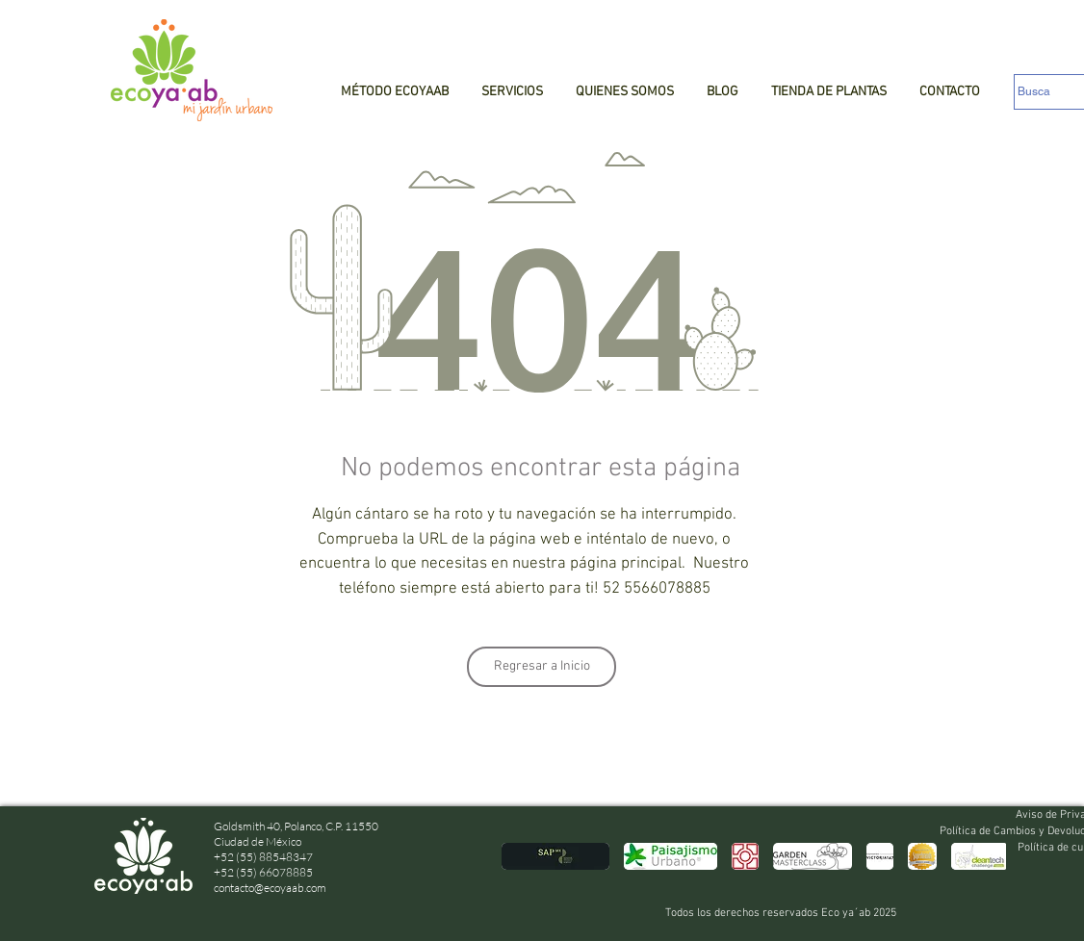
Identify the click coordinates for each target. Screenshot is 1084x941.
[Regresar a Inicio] (541, 667)
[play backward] (526, 856)
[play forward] (982, 856)
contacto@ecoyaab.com (270, 887)
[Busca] (1049, 92)
